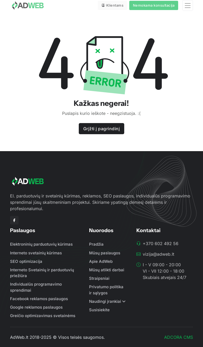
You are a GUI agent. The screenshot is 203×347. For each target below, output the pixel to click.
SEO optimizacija (26, 261)
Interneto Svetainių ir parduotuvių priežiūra (42, 272)
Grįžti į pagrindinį (101, 128)
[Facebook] (14, 220)
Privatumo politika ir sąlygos (106, 289)
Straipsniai (99, 278)
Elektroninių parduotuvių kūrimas (41, 244)
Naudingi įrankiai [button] (105, 301)
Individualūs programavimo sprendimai (36, 287)
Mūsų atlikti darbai (106, 269)
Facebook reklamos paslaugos (39, 298)
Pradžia (96, 244)
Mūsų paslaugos (104, 252)
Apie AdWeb (101, 261)
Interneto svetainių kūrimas (36, 252)
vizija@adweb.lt (158, 254)
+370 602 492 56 (160, 243)
